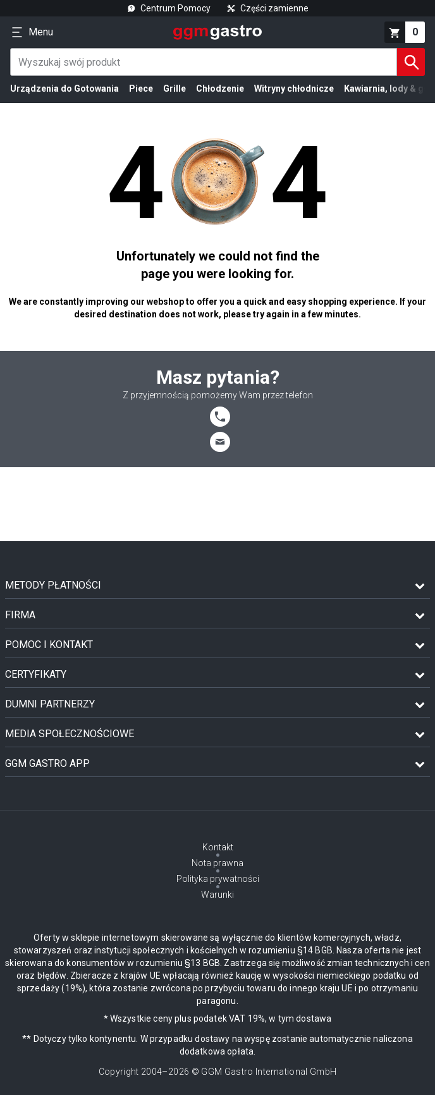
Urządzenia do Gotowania (64, 88)
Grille (174, 88)
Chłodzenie (220, 88)
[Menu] (31, 32)
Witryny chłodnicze (294, 88)
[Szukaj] (411, 62)
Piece (141, 88)
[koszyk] (404, 32)
